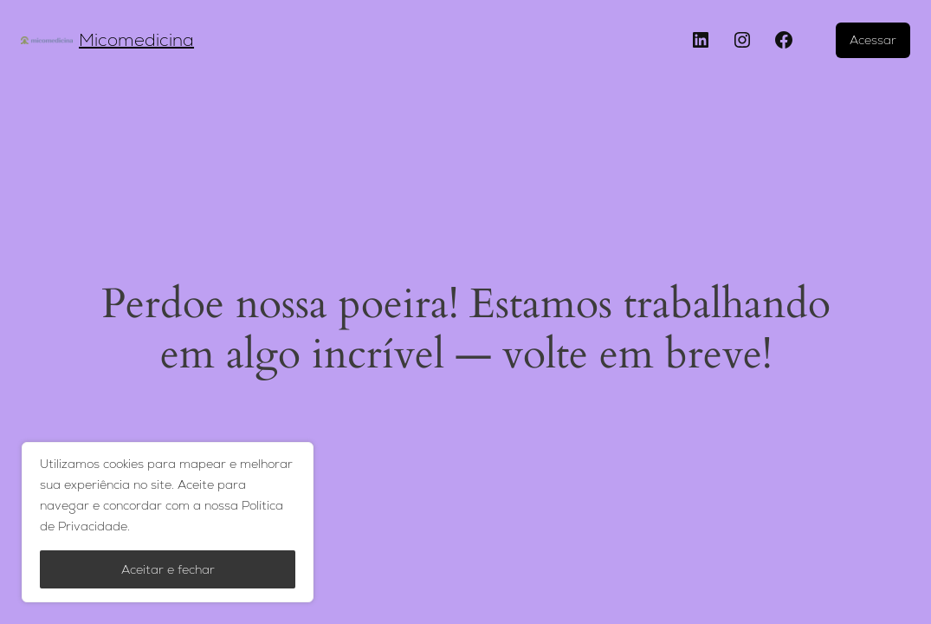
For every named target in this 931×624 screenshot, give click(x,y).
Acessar (873, 40)
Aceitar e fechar (168, 569)
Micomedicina (136, 40)
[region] (168, 522)
